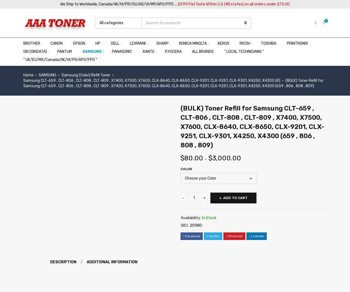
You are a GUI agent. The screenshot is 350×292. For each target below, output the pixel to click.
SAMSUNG (47, 75)
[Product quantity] (194, 198)
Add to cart (235, 198)
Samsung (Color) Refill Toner (86, 75)
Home (28, 75)
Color (186, 169)
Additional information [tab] (112, 262)
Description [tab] (63, 262)
